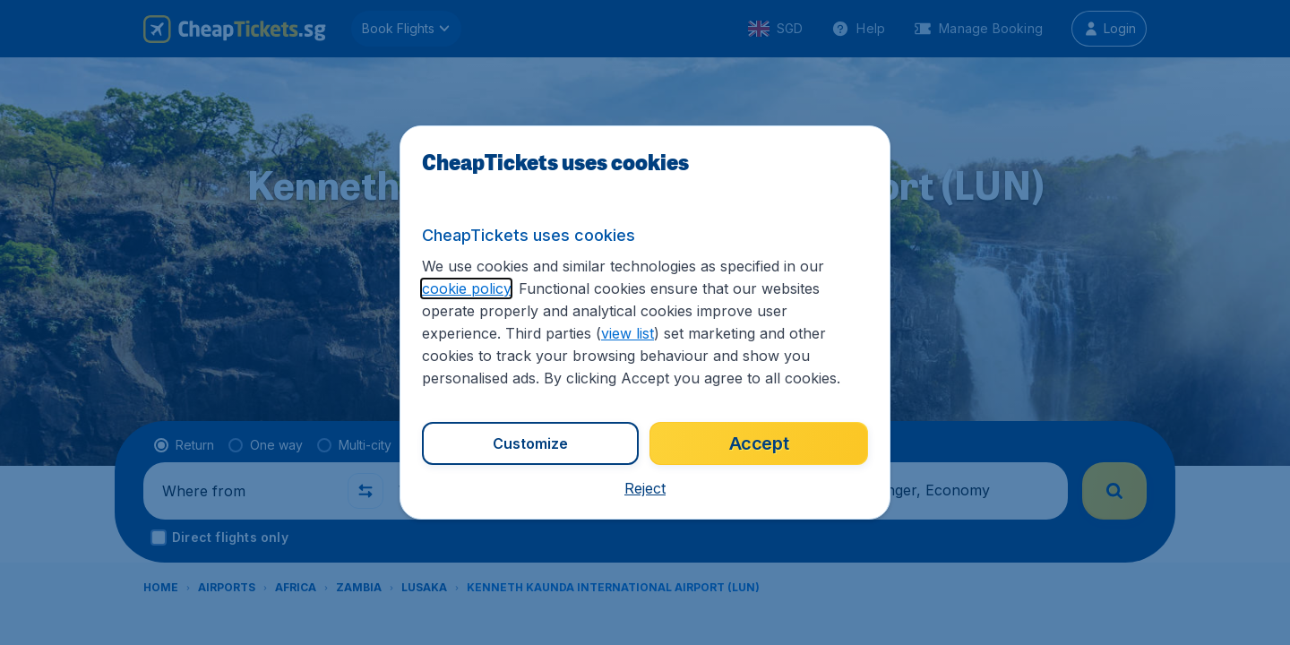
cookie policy (466, 288)
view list (627, 333)
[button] (645, 488)
